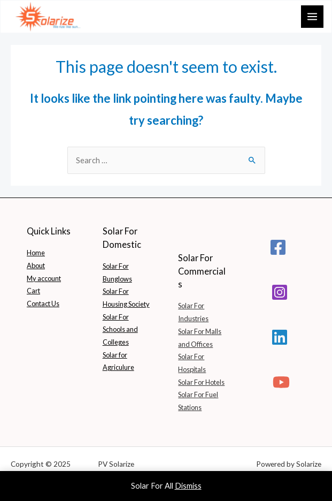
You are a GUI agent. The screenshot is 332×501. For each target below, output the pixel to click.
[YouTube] (281, 382)
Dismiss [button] (188, 485)
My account (44, 278)
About (36, 265)
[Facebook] (278, 247)
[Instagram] (279, 292)
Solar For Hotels (201, 382)
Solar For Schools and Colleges (120, 329)
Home (36, 252)
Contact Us (43, 303)
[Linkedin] (279, 337)
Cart (33, 290)
